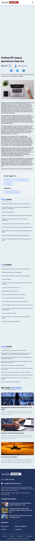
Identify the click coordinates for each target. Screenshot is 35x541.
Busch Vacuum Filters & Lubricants (10, 291)
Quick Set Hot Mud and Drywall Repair (11, 321)
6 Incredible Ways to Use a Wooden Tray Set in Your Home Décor (17, 305)
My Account (5, 526)
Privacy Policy (29, 536)
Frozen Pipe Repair (6, 279)
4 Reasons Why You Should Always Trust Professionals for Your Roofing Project (17, 309)
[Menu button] (32, 2)
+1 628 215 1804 (7, 479)
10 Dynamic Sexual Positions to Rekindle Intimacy (13, 365)
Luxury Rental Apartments (8, 212)
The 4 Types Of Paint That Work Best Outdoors (13, 298)
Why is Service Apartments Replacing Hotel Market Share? (16, 235)
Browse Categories (21, 526)
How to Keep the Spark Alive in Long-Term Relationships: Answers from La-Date (17, 369)
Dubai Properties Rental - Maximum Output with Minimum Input (17, 227)
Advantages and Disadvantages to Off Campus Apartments (16, 203)
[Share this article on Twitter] (17, 70)
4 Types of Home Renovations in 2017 (11, 287)
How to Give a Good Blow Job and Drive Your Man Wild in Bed (15, 372)
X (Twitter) (12, 536)
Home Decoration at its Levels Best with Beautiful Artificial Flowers (16, 317)
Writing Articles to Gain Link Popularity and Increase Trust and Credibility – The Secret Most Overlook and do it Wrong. (16, 354)
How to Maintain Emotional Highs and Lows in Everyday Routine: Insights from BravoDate (16, 358)
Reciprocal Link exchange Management (10, 381)
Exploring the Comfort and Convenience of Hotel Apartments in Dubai (17, 231)
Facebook (5, 536)
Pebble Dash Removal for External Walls (11, 272)
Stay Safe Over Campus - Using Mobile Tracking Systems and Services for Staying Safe (16, 208)
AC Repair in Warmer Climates (9, 313)
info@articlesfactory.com (11, 483)
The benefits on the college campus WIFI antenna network (16, 223)
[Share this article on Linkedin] (23, 70)
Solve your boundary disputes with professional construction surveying (17, 283)
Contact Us (18, 529)
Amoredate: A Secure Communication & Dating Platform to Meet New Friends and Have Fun (16, 362)
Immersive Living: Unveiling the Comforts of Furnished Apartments (15, 219)
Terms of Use (20, 536)
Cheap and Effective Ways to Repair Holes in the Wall (15, 301)
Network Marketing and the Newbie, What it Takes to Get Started (16, 375)
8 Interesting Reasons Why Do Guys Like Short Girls (13, 350)
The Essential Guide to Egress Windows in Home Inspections (16, 269)
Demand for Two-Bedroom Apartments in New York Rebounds (17, 215)
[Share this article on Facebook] (11, 70)
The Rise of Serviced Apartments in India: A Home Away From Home (16, 239)
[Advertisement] (17, 23)
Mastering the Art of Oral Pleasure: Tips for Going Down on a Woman (15, 378)
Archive (3, 529)
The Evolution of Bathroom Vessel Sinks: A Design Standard (16, 276)
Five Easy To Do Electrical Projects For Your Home (14, 294)
